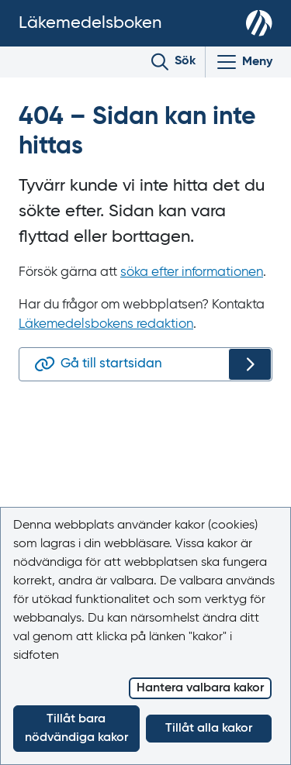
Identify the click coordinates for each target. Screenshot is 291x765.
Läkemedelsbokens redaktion (106, 324)
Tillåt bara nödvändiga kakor (76, 728)
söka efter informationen (191, 272)
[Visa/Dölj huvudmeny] (244, 62)
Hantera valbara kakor (200, 688)
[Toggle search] (173, 62)
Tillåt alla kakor (208, 728)
